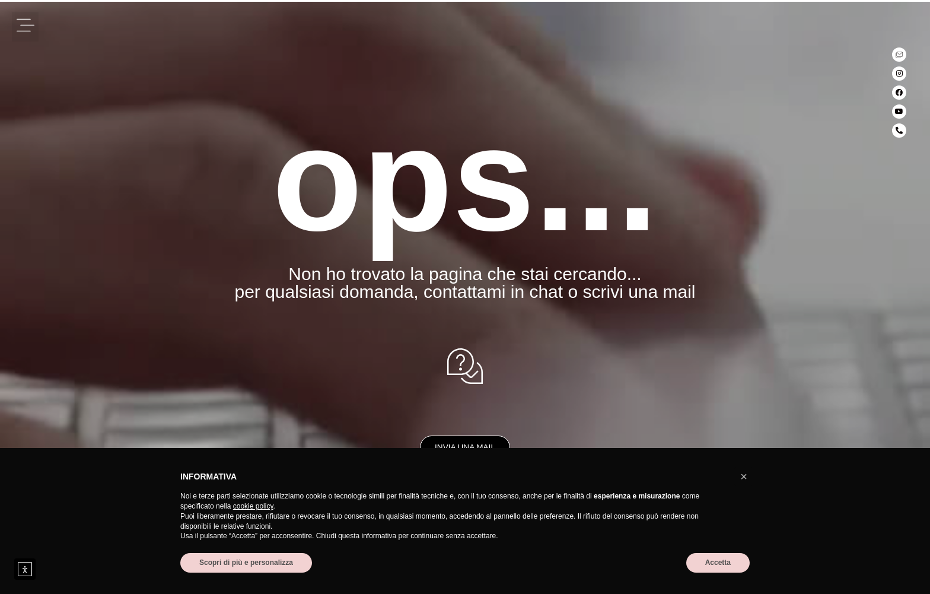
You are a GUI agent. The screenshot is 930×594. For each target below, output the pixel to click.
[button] (25, 27)
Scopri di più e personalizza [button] (246, 562)
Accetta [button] (718, 562)
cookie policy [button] (253, 506)
